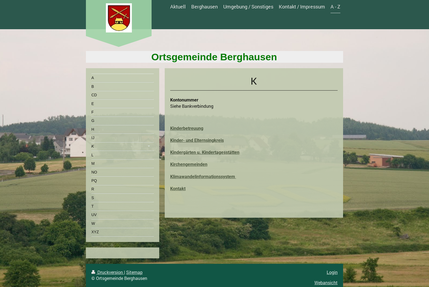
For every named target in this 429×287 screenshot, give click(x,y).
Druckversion (107, 272)
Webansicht (326, 282)
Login (332, 272)
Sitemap (134, 272)
